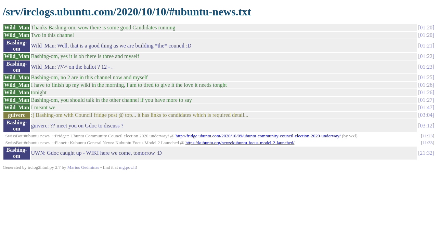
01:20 (426, 27)
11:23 (428, 135)
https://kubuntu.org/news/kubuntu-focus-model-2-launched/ (239, 142)
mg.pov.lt (127, 167)
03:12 (426, 125)
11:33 (428, 142)
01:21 (426, 46)
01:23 (426, 67)
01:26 (426, 85)
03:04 (426, 115)
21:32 (426, 153)
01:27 (426, 100)
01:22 (426, 56)
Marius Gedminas (83, 167)
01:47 (426, 107)
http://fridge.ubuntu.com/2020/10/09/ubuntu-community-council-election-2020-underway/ (258, 135)
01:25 (426, 77)
